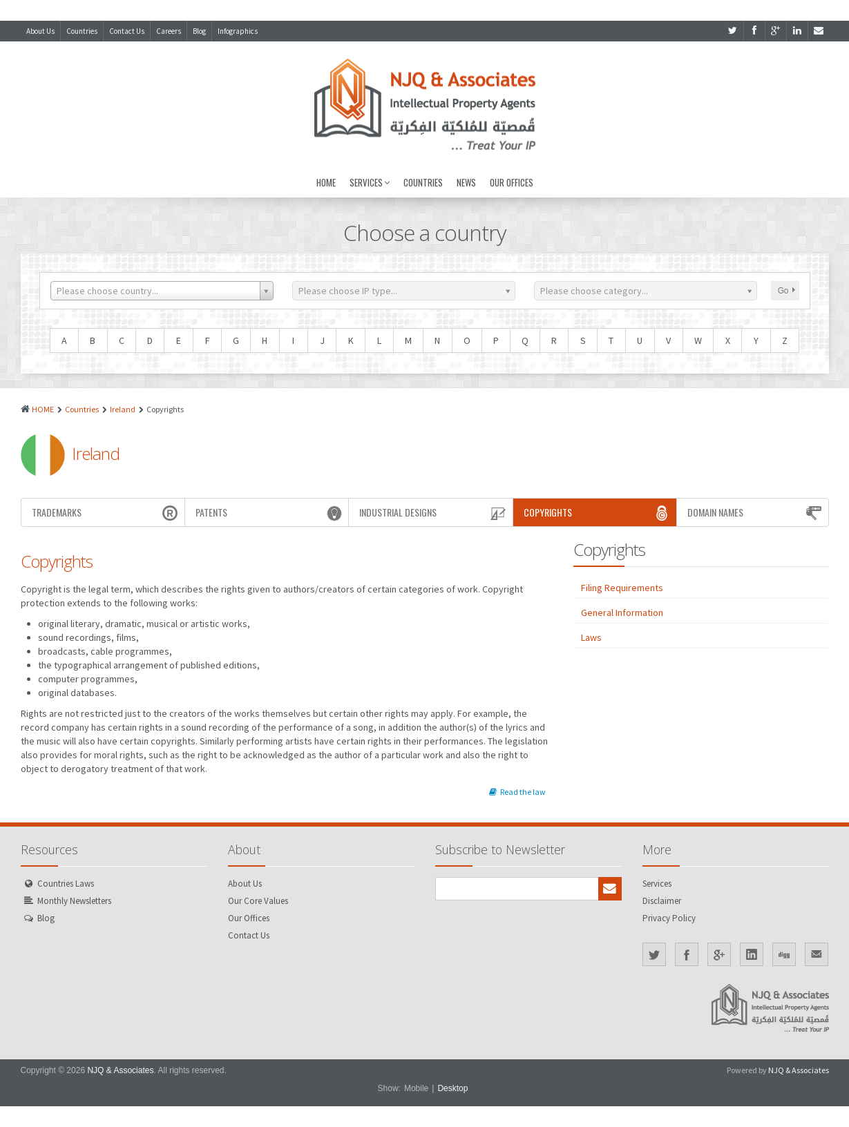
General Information (622, 612)
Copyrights (598, 512)
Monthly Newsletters (74, 901)
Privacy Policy (669, 918)
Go (786, 291)
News (466, 182)
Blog (199, 31)
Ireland (122, 409)
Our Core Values (258, 901)
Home (326, 182)
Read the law (517, 792)
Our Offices (511, 182)
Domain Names (756, 512)
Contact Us (126, 31)
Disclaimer (661, 901)
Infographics (238, 31)
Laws (591, 637)
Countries (81, 31)
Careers (168, 31)
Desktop (452, 1088)
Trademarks (106, 512)
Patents (270, 512)
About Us (40, 31)
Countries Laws (65, 883)
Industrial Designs (433, 512)
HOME (43, 409)
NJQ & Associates (120, 1070)
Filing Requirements (622, 587)
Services (370, 182)
